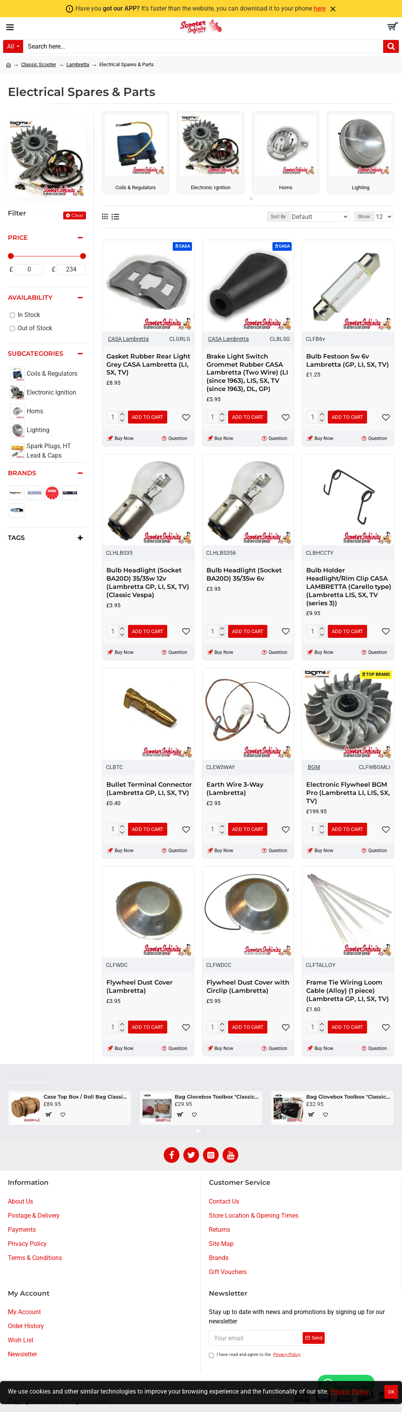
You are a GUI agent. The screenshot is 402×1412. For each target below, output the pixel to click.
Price (18, 237)
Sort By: (279, 216)
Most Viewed (28, 1075)
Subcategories (35, 353)
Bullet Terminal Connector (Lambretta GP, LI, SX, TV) (149, 789)
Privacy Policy (349, 1391)
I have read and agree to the (255, 1355)
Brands (22, 473)
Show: (364, 216)
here (319, 8)
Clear (77, 215)
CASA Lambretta (128, 339)
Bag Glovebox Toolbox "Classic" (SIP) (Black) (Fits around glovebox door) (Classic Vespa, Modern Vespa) (348, 1096)
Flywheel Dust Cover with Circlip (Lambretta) (247, 986)
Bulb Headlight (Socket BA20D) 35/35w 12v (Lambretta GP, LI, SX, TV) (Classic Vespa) (147, 582)
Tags (16, 537)
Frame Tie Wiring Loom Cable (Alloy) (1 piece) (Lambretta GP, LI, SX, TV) (347, 991)
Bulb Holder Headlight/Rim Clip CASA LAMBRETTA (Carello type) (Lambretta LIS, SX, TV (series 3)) (348, 586)
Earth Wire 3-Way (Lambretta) (234, 789)
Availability (30, 297)
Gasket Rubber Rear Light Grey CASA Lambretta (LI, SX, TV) (148, 365)
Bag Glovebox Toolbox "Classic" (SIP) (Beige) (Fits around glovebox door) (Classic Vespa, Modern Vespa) (217, 1096)
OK (391, 1392)
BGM (314, 767)
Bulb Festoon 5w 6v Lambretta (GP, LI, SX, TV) (347, 360)
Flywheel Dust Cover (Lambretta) (139, 986)
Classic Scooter (38, 64)
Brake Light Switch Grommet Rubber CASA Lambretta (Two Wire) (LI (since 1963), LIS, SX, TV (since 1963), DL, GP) (247, 373)
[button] (245, 198)
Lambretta (77, 64)
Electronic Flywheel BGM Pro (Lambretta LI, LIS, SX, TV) (348, 793)
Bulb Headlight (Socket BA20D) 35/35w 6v (244, 574)
